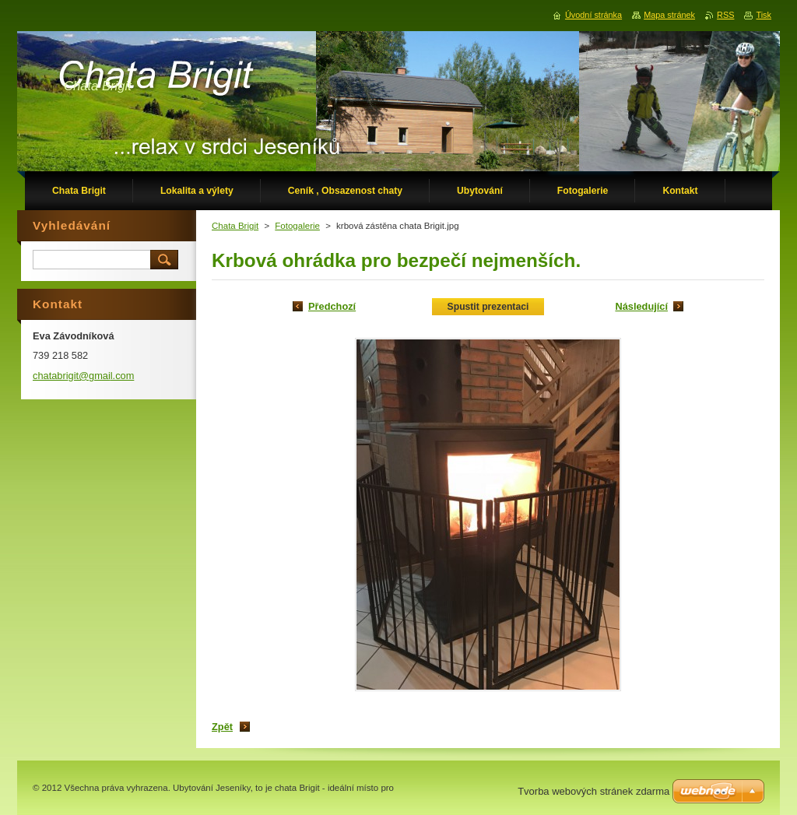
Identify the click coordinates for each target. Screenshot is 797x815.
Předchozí (332, 306)
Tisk (763, 14)
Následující (641, 306)
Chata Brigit (235, 225)
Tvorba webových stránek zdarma (593, 791)
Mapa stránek (669, 14)
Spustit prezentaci (488, 306)
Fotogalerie (297, 225)
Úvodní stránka (593, 14)
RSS (725, 14)
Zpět (222, 726)
